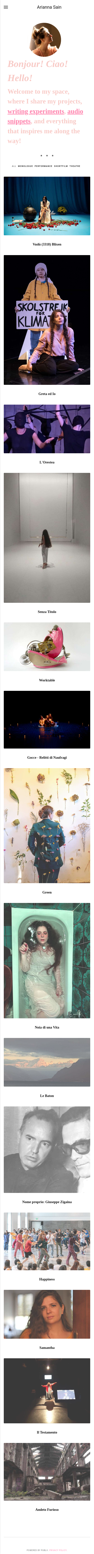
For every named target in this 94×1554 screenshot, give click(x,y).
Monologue (25, 166)
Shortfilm (61, 166)
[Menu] (6, 7)
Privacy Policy (58, 1550)
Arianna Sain (49, 7)
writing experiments (36, 111)
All (14, 166)
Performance (44, 166)
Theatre (75, 166)
